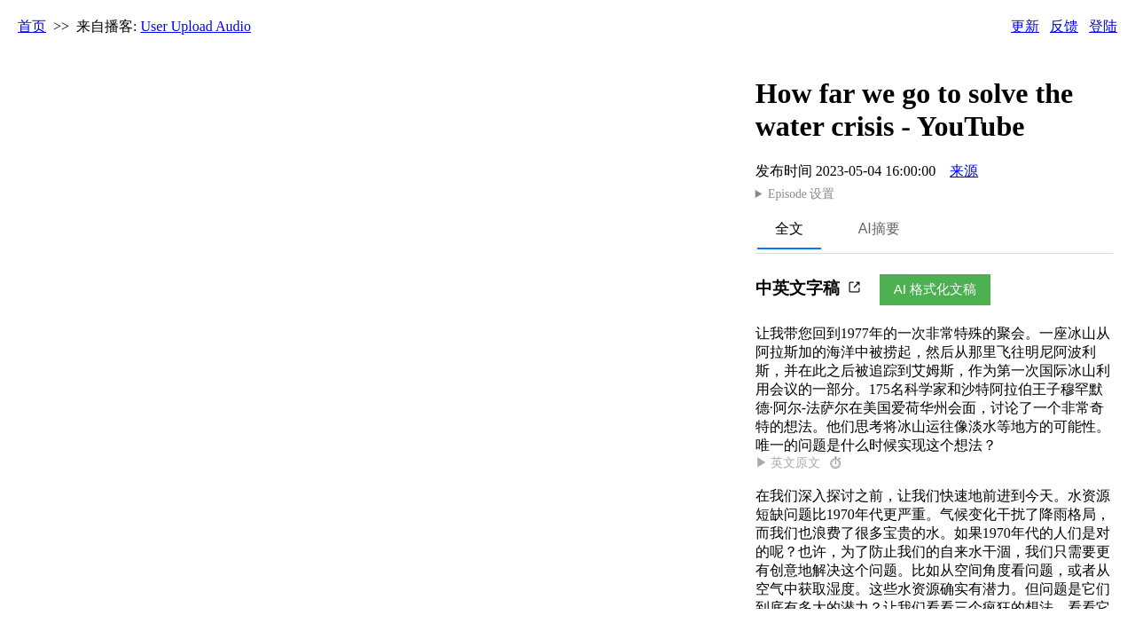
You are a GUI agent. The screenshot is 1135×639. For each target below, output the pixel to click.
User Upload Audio (196, 26)
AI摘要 (879, 228)
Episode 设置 (801, 194)
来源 (964, 170)
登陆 (1103, 26)
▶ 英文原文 (799, 462)
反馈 (1064, 26)
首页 (32, 26)
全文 (789, 228)
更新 (1025, 26)
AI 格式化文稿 (935, 288)
